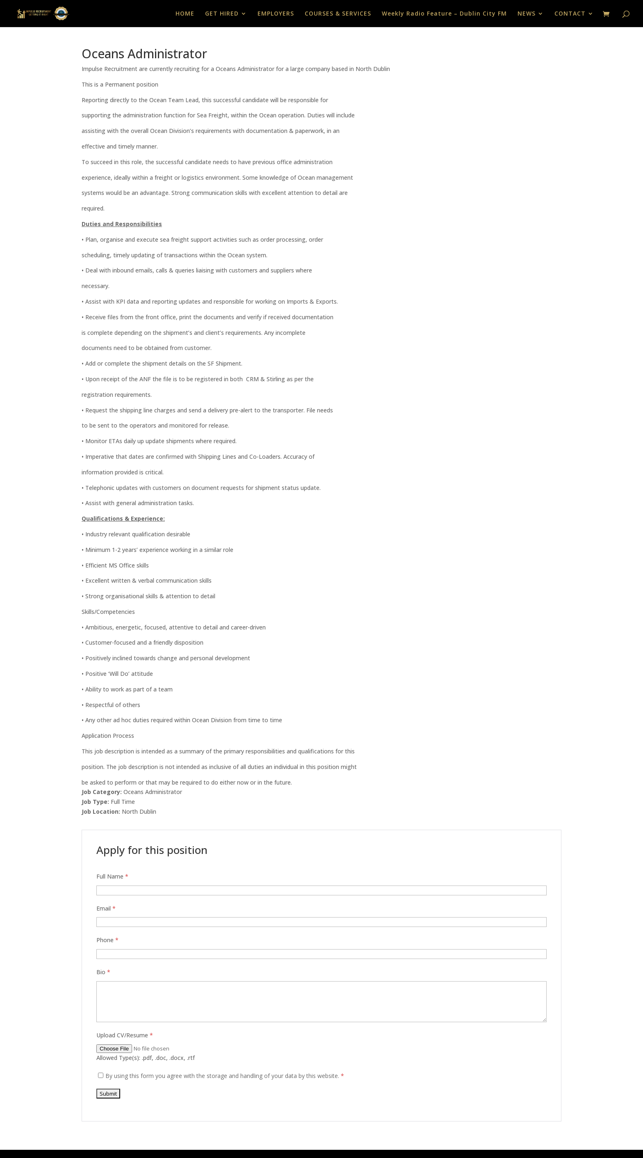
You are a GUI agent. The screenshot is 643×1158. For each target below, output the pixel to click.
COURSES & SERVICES (338, 14)
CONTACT (570, 14)
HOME (185, 14)
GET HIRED (222, 14)
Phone (107, 940)
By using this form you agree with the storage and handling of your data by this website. (224, 1076)
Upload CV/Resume (124, 1035)
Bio (103, 972)
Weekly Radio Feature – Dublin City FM (444, 14)
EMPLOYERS (276, 14)
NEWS (527, 14)
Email (106, 908)
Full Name (112, 876)
